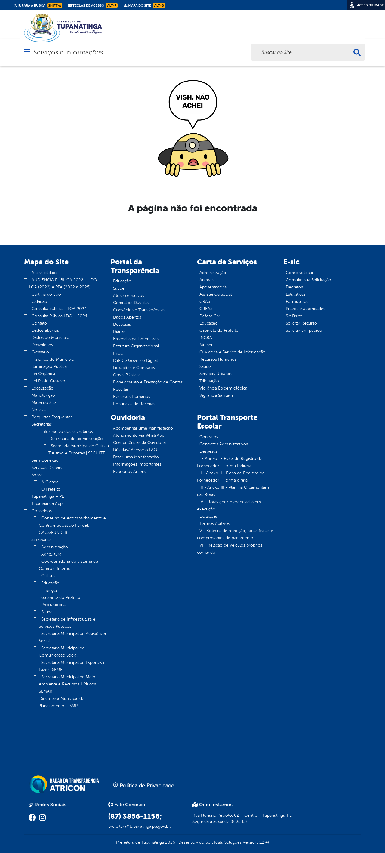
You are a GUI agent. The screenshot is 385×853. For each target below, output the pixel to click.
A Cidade (50, 482)
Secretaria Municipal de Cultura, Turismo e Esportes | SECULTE (79, 449)
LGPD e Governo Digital (135, 360)
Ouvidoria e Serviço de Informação (232, 352)
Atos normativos (128, 295)
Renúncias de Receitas (134, 404)
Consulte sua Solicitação (308, 280)
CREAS (205, 308)
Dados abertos (45, 330)
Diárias (119, 331)
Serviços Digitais (47, 467)
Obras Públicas (126, 375)
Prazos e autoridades (305, 308)
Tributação (209, 381)
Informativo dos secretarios (67, 431)
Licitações (208, 516)
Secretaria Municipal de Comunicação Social (62, 651)
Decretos (294, 287)
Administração (54, 547)
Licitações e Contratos (134, 367)
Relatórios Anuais (129, 471)
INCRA (205, 337)
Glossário (40, 352)
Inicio (118, 353)
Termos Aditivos (214, 523)
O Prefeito (50, 489)
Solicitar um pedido (304, 330)
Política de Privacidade (143, 785)
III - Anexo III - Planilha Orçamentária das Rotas (233, 491)
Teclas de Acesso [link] (93, 5)
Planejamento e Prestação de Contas (148, 382)
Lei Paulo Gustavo (48, 381)
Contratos (208, 437)
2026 (169, 842)
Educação (50, 583)
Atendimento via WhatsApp (138, 435)
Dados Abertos (127, 317)
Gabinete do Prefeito (60, 597)
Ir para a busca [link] (38, 5)
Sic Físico (294, 316)
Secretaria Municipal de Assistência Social (72, 637)
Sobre (37, 475)
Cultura (48, 576)
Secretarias (42, 424)
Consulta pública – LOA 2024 (59, 308)
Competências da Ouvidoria (139, 442)
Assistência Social (215, 294)
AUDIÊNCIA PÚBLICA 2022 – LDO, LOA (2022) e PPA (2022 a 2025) (63, 283)
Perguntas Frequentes (52, 417)
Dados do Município (50, 337)
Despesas (122, 324)
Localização (43, 388)
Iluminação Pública (49, 366)
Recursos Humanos (131, 396)
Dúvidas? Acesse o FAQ (135, 450)
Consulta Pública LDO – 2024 (59, 316)
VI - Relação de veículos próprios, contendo (230, 549)
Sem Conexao (45, 460)
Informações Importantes (137, 464)
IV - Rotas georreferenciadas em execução (229, 505)
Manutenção (43, 395)
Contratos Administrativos (223, 444)
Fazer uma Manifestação (136, 457)
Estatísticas (295, 294)
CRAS (204, 301)
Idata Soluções (228, 842)
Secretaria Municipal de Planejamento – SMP (61, 702)
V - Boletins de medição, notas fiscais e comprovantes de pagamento (235, 534)
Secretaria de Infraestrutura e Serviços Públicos (67, 623)
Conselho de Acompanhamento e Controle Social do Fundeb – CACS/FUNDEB (72, 525)
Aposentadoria (213, 287)
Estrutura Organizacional (136, 346)
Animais (206, 280)
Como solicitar (299, 272)
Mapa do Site (44, 402)
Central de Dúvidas (131, 302)
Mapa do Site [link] (144, 5)
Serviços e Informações (68, 52)
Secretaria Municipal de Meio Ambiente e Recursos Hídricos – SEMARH (69, 684)
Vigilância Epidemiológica (223, 388)
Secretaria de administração (77, 438)
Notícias (39, 410)
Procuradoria (53, 604)
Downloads (42, 345)
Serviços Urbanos (215, 373)
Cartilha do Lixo (46, 294)
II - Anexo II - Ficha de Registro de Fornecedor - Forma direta (231, 476)
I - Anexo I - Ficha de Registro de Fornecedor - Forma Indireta (229, 462)
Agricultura (51, 554)
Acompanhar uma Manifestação (143, 428)
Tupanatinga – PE (48, 496)
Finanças (49, 590)
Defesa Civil (210, 316)
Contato (39, 323)
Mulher (206, 345)
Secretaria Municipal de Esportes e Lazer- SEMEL (72, 666)
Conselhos (42, 511)
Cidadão (39, 301)
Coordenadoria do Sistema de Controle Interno (68, 565)
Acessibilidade (45, 272)
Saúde (47, 612)
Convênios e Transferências (139, 310)
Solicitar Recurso (301, 323)
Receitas (121, 389)
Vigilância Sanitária (216, 395)
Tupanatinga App (47, 503)
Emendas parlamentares (136, 339)
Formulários (297, 301)
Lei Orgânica (43, 373)
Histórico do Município (53, 359)
